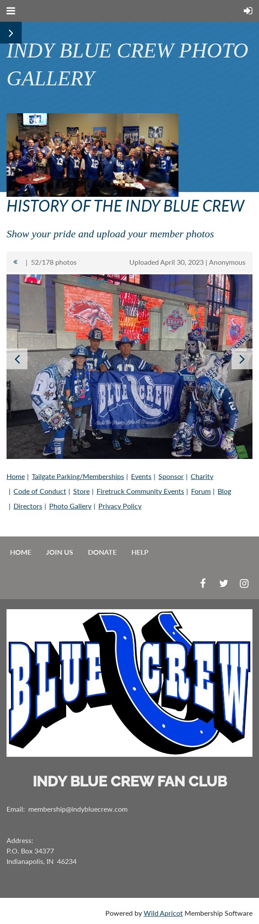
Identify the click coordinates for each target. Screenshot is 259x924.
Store (81, 491)
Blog (224, 491)
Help (139, 552)
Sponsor (171, 476)
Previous (17, 358)
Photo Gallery (70, 506)
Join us (59, 552)
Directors (27, 506)
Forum (201, 491)
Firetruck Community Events (140, 491)
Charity (202, 476)
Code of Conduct (39, 491)
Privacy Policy (119, 506)
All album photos (15, 262)
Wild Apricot (163, 913)
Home (16, 476)
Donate (102, 552)
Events (141, 476)
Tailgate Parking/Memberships (78, 476)
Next (242, 358)
